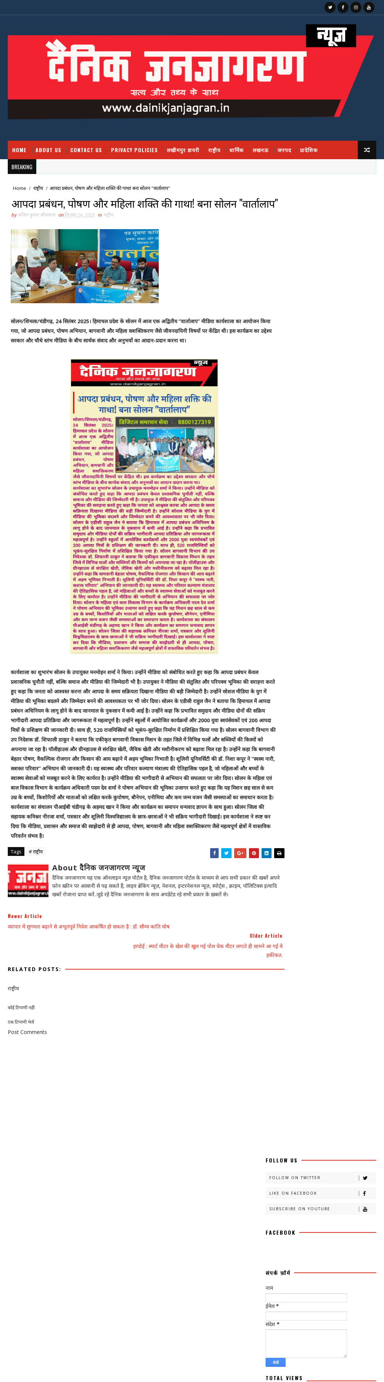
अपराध (342, 764)
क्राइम (353, 803)
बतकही (274, 958)
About (273, 612)
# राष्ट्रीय (36, 880)
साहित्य (316, 1088)
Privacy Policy (282, 634)
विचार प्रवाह (310, 1049)
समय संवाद (309, 1075)
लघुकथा (275, 1049)
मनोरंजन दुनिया (311, 984)
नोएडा (309, 919)
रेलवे (272, 1023)
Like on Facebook (322, 221)
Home (19, 150)
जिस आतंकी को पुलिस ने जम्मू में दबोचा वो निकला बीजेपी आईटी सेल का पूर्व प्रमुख (337, 510)
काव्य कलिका (309, 790)
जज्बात (302, 893)
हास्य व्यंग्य (306, 1114)
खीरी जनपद (278, 854)
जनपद (284, 150)
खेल (311, 867)
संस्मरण (275, 1075)
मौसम (344, 997)
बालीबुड (339, 958)
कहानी (274, 790)
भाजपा (337, 971)
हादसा (274, 1114)
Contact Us (86, 150)
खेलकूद (342, 867)
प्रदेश (327, 932)
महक (347, 984)
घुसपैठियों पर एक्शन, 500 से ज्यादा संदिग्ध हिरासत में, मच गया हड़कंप (324, 1318)
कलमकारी (349, 777)
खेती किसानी (278, 867)
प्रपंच (272, 945)
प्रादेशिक (309, 150)
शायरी (273, 1062)
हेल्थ (337, 1114)
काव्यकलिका (319, 803)
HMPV (275, 1139)
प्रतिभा (299, 932)
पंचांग (340, 919)
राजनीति (275, 1010)
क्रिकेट (348, 816)
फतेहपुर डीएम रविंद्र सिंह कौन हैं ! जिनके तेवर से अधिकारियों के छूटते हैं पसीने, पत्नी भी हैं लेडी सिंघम (328, 1260)
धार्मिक (236, 150)
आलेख (274, 777)
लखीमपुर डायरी (183, 150)
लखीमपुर (276, 1036)
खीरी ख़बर (277, 841)
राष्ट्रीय (214, 150)
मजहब (274, 984)
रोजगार (304, 1023)
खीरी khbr (318, 854)
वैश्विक (347, 1049)
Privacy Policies (134, 150)
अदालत (311, 764)
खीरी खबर (340, 828)
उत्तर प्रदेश (312, 777)
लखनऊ (261, 150)
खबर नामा (277, 828)
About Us (48, 150)
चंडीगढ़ (311, 880)
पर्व (271, 932)
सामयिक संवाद (280, 1088)
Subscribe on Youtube (322, 237)
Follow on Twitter (322, 205)
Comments (348, 653)
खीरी (309, 828)
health (318, 1127)
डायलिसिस (316, 906)
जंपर (272, 893)
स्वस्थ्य (314, 1101)
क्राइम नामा (277, 816)
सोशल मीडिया (279, 1101)
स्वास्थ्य (344, 1101)
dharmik (279, 1127)
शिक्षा (302, 1062)
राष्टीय (308, 1010)
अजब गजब (277, 764)
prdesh (277, 1152)
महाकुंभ (275, 997)
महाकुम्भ (312, 997)
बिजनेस (274, 971)
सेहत (345, 1088)
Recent (293, 653)
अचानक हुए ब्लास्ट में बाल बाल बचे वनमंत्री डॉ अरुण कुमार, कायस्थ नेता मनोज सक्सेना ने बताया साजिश (334, 541)
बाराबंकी (306, 958)
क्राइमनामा (313, 816)
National (313, 1139)
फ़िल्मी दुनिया (341, 945)
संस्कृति (332, 1062)
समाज (342, 1075)
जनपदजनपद (279, 906)
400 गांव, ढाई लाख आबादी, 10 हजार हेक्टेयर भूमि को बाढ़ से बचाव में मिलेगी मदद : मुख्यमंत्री (336, 572)
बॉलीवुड (306, 971)
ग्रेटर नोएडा (277, 880)
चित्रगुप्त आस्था (347, 880)
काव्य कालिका (279, 803)
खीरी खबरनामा (317, 841)
